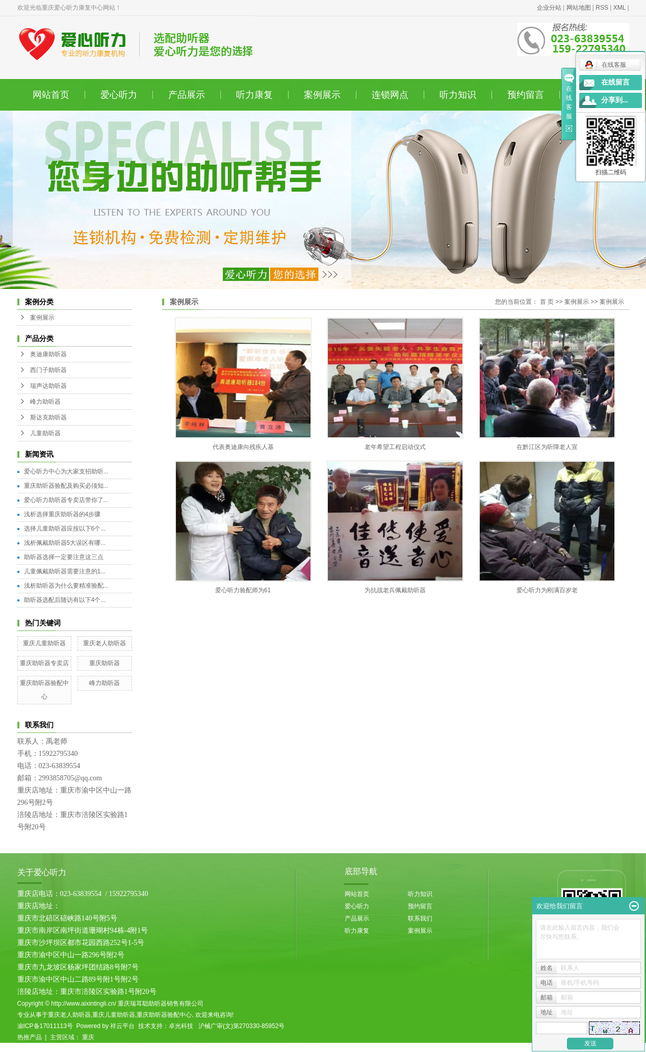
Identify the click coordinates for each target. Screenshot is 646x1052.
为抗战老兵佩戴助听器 (395, 590)
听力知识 (458, 95)
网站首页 (51, 95)
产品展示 (186, 95)
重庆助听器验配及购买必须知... (66, 485)
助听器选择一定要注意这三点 (64, 557)
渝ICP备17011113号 (45, 1026)
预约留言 (525, 95)
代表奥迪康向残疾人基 (243, 447)
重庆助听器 (104, 663)
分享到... (614, 100)
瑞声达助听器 (48, 385)
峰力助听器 (45, 401)
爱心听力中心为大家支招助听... (66, 471)
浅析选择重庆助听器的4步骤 (62, 514)
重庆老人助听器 (104, 643)
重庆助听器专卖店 (44, 663)
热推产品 (29, 1037)
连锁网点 (390, 95)
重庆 (88, 1037)
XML (619, 7)
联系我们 (420, 918)
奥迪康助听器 (48, 354)
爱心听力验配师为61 (243, 590)
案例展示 (322, 95)
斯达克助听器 (48, 417)
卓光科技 (181, 1026)
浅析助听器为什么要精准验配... (66, 585)
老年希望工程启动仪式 (395, 447)
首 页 (547, 301)
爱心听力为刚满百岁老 (547, 590)
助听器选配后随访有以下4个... (65, 599)
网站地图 (578, 7)
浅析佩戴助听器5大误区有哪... (65, 542)
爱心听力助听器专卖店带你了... (66, 500)
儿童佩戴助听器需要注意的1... (65, 571)
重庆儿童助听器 (44, 643)
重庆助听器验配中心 (164, 1014)
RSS (602, 7)
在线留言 (615, 82)
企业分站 (549, 7)
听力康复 (254, 95)
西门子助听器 (48, 370)
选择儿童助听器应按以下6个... (65, 528)
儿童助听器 (45, 433)
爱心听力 (118, 95)
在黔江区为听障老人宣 (547, 447)
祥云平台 (122, 1026)
